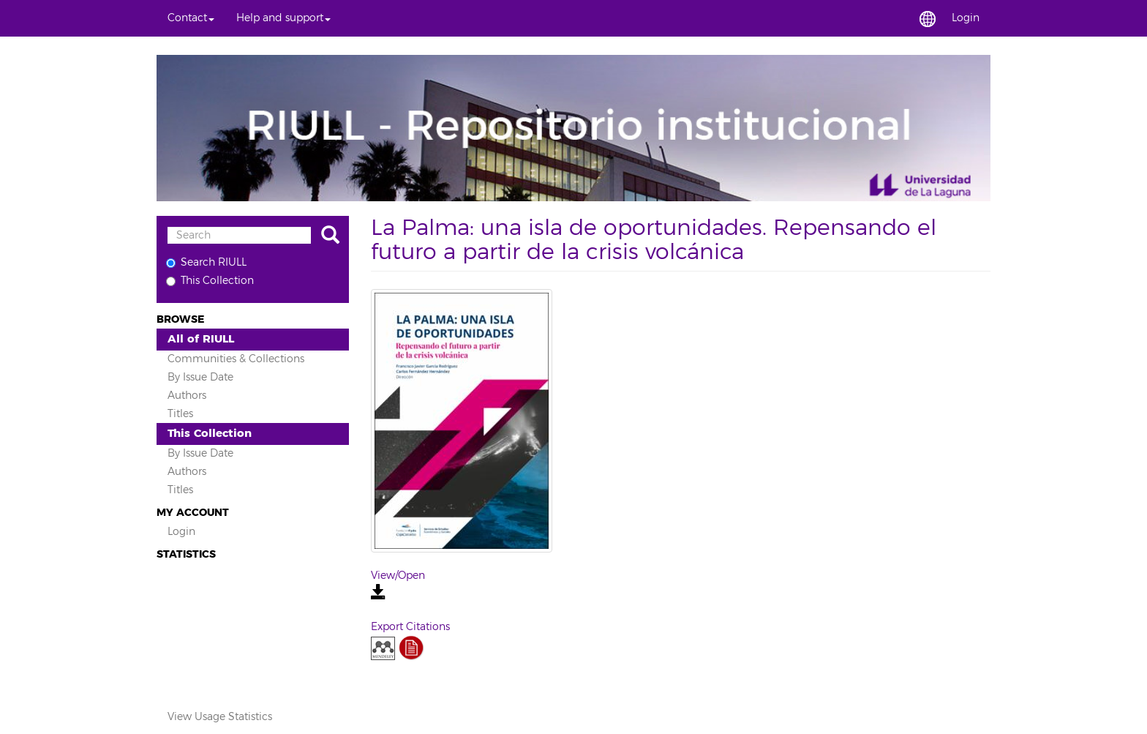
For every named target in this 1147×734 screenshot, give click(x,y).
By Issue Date (200, 377)
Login (181, 531)
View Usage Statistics (220, 717)
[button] (191, 18)
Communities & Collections (236, 359)
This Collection (210, 280)
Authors (187, 395)
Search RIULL (206, 262)
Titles (180, 414)
